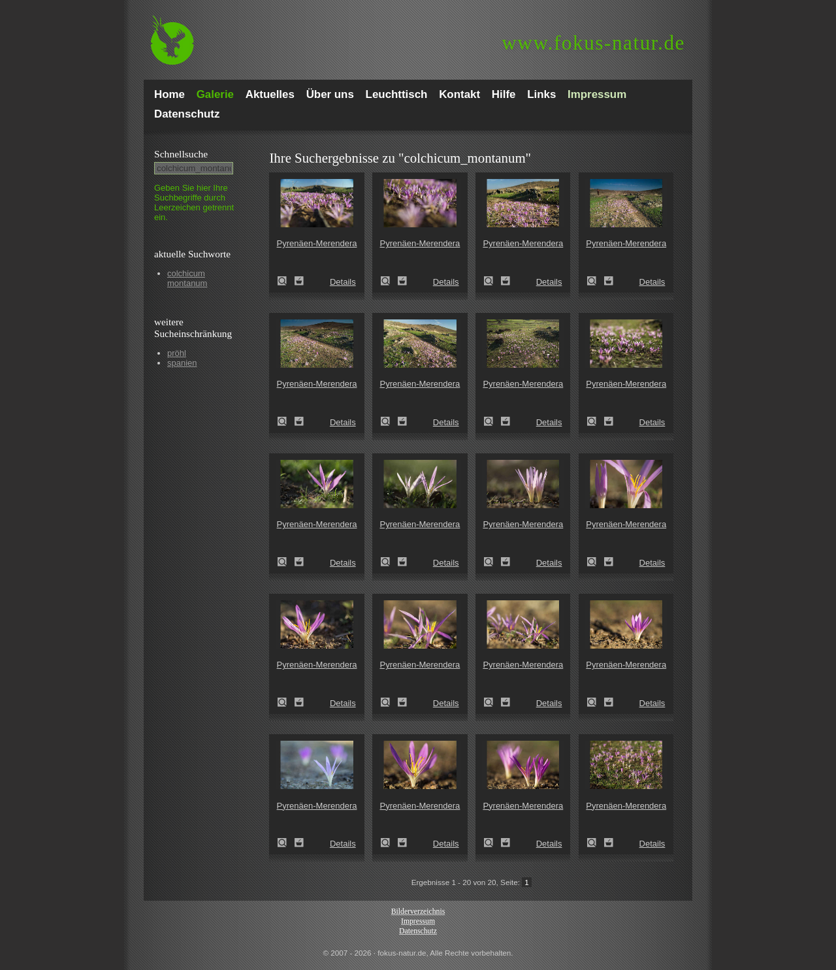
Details (343, 282)
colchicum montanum (187, 278)
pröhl (176, 353)
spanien (182, 363)
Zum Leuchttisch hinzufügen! (299, 280)
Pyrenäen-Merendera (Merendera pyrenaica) (286, 280)
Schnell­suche (181, 153)
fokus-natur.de (593, 42)
